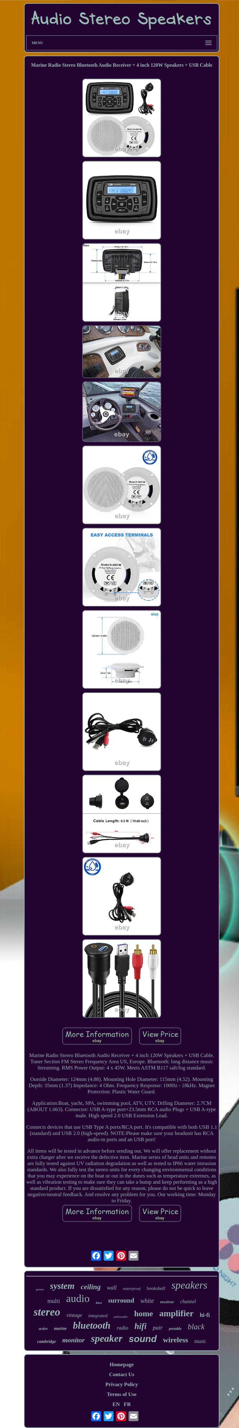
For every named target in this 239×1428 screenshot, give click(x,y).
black (196, 1326)
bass (99, 1302)
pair (158, 1327)
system (62, 1286)
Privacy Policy (121, 1384)
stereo (47, 1312)
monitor (73, 1340)
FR (127, 1404)
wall (111, 1288)
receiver (167, 1301)
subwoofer (121, 1316)
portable (175, 1328)
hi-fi (205, 1315)
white (147, 1300)
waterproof (131, 1288)
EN (116, 1404)
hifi (140, 1326)
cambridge (46, 1341)
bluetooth (91, 1325)
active (43, 1328)
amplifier (176, 1313)
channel (188, 1301)
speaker (106, 1338)
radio (122, 1328)
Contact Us (121, 1374)
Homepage (122, 1364)
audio (78, 1298)
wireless (175, 1340)
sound (143, 1339)
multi (53, 1301)
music (200, 1341)
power (40, 1289)
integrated (97, 1315)
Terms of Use (122, 1394)
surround (121, 1300)
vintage (74, 1315)
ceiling (91, 1287)
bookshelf (156, 1288)
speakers (189, 1285)
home (143, 1313)
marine (60, 1328)
